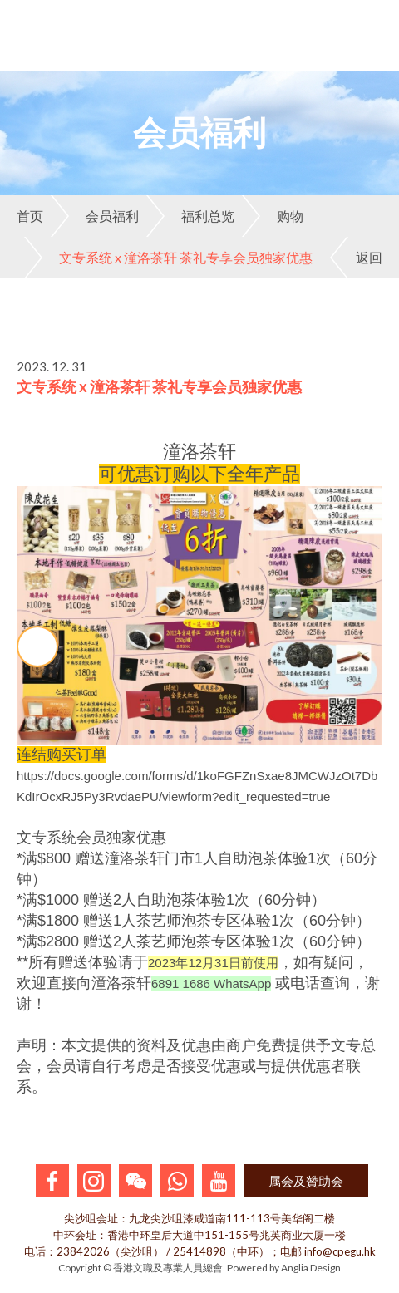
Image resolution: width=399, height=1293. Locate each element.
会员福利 (95, 216)
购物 (272, 216)
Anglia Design (311, 1267)
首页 (30, 216)
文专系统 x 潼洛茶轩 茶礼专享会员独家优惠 (168, 257)
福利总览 (190, 216)
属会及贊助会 (305, 1180)
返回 (356, 257)
